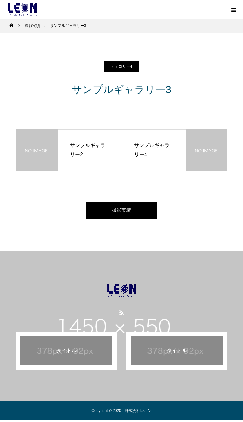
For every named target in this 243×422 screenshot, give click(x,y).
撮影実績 (121, 211)
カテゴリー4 (121, 66)
